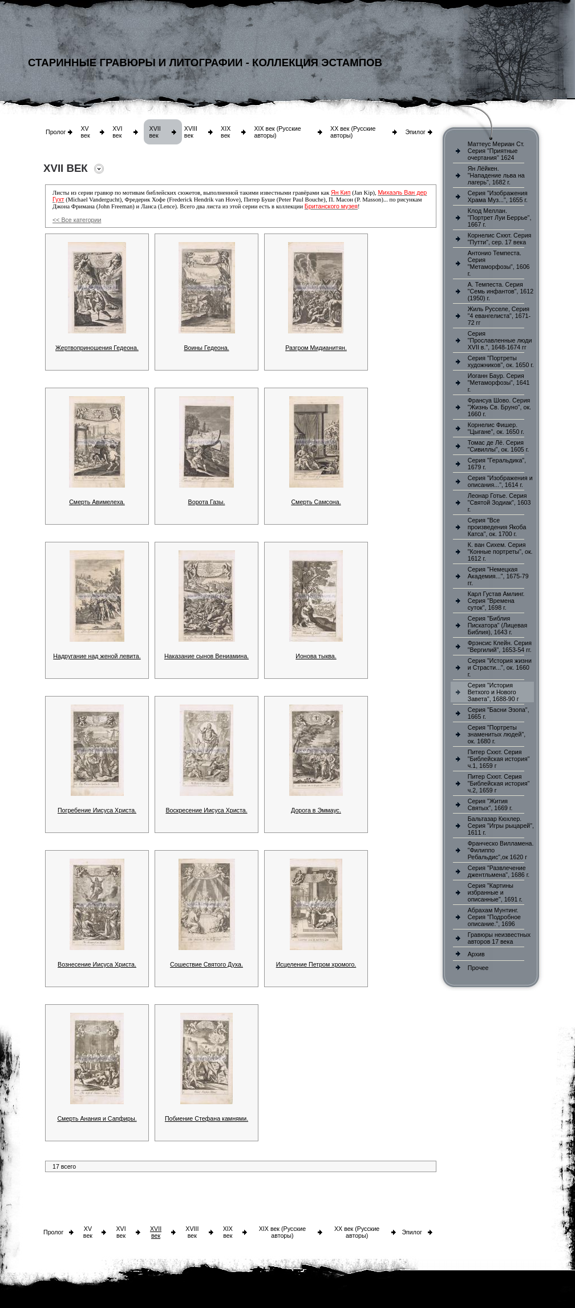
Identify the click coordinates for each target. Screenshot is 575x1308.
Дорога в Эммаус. (316, 810)
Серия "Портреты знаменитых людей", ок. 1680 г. (496, 734)
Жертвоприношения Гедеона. (97, 347)
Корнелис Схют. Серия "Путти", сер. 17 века (500, 238)
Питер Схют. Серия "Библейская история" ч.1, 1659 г (499, 758)
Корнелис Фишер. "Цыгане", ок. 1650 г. (496, 428)
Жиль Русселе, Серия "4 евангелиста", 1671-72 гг (499, 315)
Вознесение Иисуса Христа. (97, 964)
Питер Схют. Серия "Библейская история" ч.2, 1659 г (499, 783)
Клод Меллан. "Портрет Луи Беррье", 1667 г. (500, 217)
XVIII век (190, 132)
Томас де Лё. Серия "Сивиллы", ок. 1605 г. (498, 446)
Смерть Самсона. (316, 501)
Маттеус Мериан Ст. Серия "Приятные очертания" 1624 (496, 150)
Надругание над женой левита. (96, 656)
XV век (85, 132)
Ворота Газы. (206, 501)
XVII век (155, 132)
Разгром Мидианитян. (316, 347)
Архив (476, 954)
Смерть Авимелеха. (97, 501)
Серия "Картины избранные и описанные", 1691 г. (495, 892)
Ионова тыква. (315, 656)
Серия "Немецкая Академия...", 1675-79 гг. (498, 576)
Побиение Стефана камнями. (206, 1118)
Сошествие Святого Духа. (206, 964)
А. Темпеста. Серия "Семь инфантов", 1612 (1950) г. (500, 291)
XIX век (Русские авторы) (282, 1232)
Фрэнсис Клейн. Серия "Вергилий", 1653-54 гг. (500, 646)
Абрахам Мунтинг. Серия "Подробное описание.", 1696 (494, 917)
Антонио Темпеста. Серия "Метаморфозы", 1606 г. (499, 263)
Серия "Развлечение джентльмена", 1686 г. (499, 871)
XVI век (117, 132)
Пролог (56, 131)
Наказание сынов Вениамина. (206, 656)
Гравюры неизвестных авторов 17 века (499, 938)
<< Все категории (76, 219)
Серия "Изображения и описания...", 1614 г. (500, 481)
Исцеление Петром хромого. (316, 964)
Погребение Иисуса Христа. (97, 810)
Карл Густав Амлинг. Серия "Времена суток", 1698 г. (496, 600)
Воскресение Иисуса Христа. (206, 810)
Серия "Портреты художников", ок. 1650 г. (501, 361)
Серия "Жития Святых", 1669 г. (490, 804)
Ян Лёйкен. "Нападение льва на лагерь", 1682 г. (496, 175)
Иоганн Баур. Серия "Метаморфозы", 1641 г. (499, 382)
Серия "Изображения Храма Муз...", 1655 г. (498, 196)
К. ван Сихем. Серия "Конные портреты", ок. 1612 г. (500, 551)
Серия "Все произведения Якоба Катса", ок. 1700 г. (497, 527)
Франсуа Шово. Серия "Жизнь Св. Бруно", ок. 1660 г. (499, 407)
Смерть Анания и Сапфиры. (96, 1118)
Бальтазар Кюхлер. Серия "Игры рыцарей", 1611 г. (501, 825)
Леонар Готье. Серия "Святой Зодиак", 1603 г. (499, 502)
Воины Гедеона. (206, 347)
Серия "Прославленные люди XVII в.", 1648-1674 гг (500, 340)
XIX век (225, 132)
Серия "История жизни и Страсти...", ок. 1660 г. (500, 667)
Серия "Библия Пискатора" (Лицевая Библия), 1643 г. (497, 625)
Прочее (478, 967)
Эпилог (415, 131)
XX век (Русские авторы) (356, 1232)
